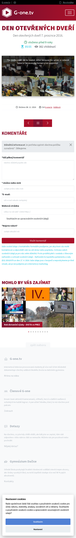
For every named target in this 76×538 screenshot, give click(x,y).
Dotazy (15, 426)
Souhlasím (38, 522)
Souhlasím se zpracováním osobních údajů (28, 218)
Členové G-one (20, 391)
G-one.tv (6, 2)
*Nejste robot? (9, 225)
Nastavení (38, 529)
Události (57, 107)
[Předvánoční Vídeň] (28, 123)
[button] (28, 331)
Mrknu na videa (11, 375)
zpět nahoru (38, 345)
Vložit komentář (38, 240)
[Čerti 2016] (47, 123)
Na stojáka (66, 2)
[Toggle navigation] (69, 13)
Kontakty (9, 481)
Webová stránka (10, 205)
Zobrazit (8, 410)
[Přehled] (38, 123)
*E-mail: (6, 194)
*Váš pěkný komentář (13, 157)
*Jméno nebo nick (11, 182)
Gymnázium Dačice (23, 461)
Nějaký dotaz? (11, 446)
